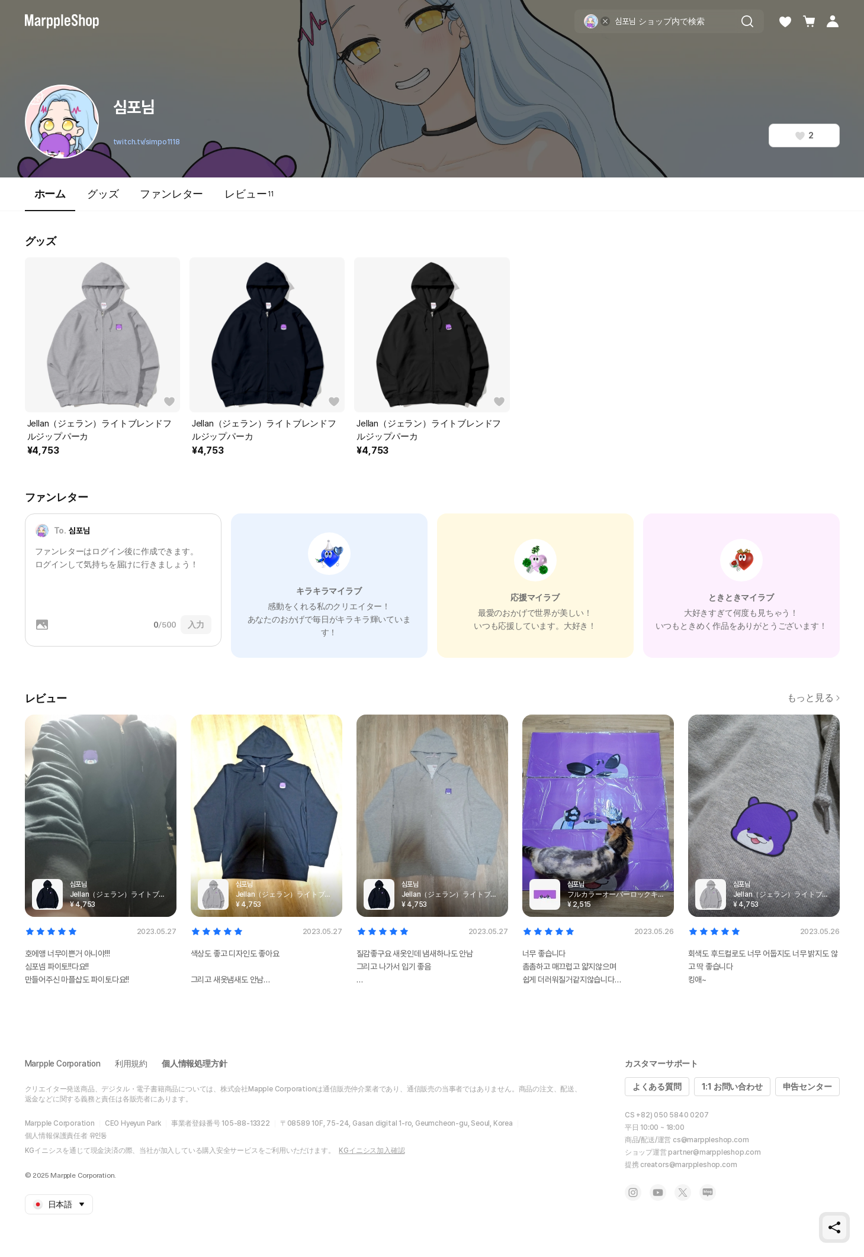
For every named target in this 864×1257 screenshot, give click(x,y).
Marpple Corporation (63, 1063)
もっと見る (813, 697)
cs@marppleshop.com (711, 1140)
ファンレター (171, 194)
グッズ (102, 194)
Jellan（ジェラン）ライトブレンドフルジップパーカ (99, 430)
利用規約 (131, 1063)
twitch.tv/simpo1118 (146, 142)
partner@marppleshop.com (714, 1152)
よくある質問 (657, 1086)
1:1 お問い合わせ (732, 1086)
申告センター (807, 1086)
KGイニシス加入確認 (371, 1150)
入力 (196, 624)
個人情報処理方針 (194, 1063)
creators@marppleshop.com (688, 1165)
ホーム (50, 199)
